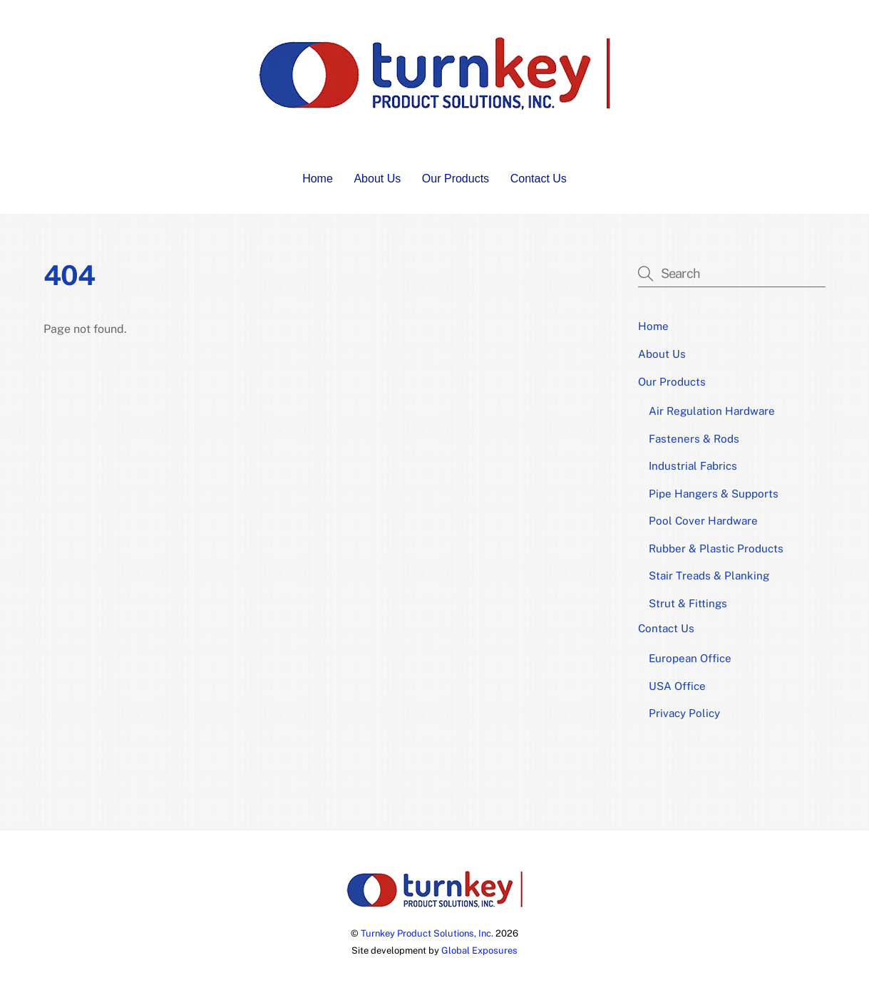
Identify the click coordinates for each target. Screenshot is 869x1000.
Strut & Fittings (688, 603)
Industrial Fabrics (693, 466)
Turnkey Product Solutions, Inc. (427, 933)
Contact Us (538, 178)
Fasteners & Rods (694, 439)
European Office (690, 658)
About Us (377, 178)
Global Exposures (479, 950)
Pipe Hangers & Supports (713, 494)
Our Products (455, 178)
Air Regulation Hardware (712, 411)
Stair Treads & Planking (709, 575)
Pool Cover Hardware (703, 521)
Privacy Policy (684, 713)
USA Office (677, 686)
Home (317, 178)
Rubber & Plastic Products (716, 548)
